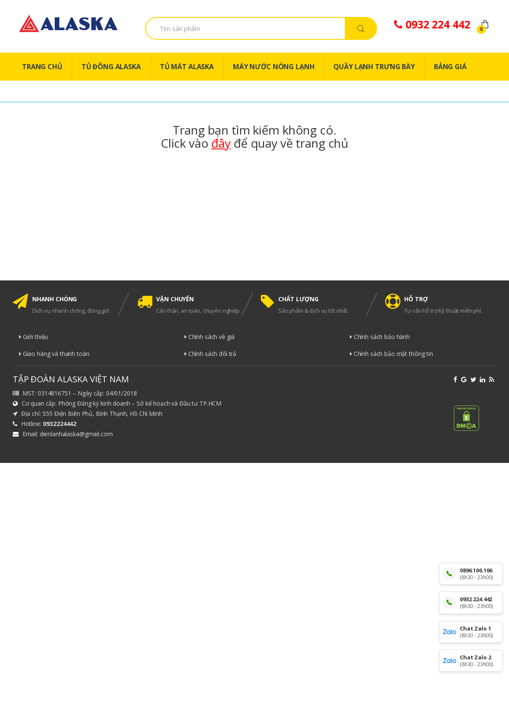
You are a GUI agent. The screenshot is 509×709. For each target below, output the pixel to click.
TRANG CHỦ (42, 66)
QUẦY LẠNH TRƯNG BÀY (373, 66)
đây (221, 143)
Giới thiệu (33, 337)
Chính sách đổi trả (210, 354)
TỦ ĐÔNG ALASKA (111, 66)
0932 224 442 (432, 24)
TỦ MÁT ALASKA (187, 66)
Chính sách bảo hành (380, 337)
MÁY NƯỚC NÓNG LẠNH (273, 66)
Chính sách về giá (210, 337)
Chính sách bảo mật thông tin (391, 354)
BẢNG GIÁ (450, 66)
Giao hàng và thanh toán (54, 354)
